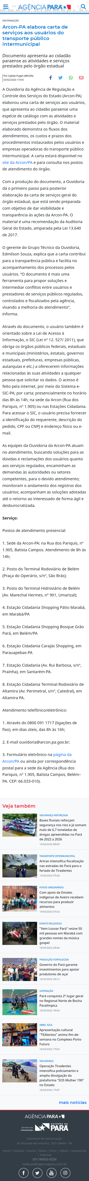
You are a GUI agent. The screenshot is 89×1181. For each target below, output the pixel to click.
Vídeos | (65, 1151)
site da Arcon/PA (17, 162)
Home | (8, 1151)
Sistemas (46, 1155)
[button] (4, 6)
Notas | (44, 1151)
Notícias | (20, 1151)
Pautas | (33, 1151)
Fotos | (55, 1151)
